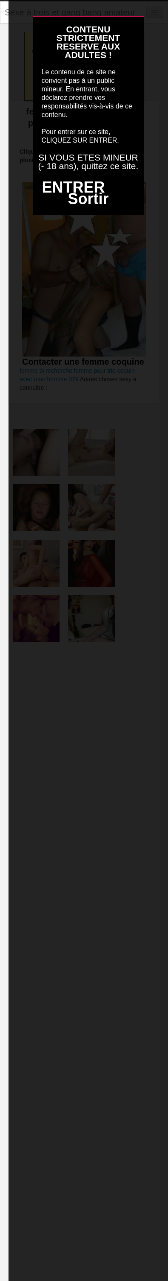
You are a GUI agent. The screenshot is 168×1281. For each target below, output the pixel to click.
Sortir (88, 199)
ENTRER (73, 187)
